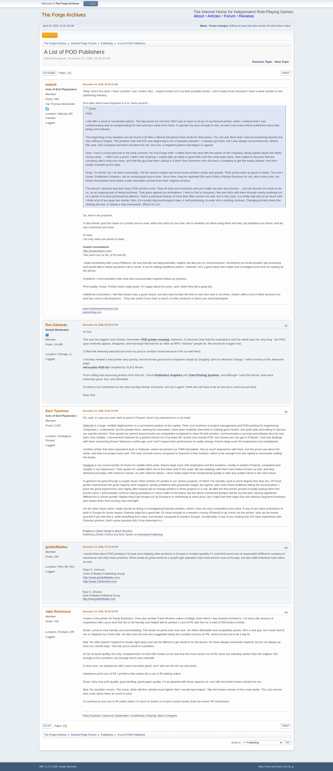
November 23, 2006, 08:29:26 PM (100, 611)
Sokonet (88, 425)
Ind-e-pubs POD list (96, 367)
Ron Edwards (56, 325)
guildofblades (56, 547)
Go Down (49, 73)
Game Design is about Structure (114, 530)
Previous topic (262, 61)
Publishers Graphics (168, 375)
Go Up (47, 726)
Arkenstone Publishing (149, 534)
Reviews (246, 16)
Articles (213, 16)
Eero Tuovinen (57, 411)
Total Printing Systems (204, 375)
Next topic (282, 61)
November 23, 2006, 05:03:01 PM (100, 325)
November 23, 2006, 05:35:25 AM (100, 84)
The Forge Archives (64, 15)
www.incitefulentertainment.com (101, 308)
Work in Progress (167, 715)
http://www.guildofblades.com (101, 577)
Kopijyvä (88, 465)
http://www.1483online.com (100, 581)
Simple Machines (67, 766)
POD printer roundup (155, 339)
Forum (230, 16)
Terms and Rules (273, 766)
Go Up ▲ (289, 766)
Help (260, 766)
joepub (50, 84)
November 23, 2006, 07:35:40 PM (100, 547)
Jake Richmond (58, 611)
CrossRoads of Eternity (143, 715)
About (199, 16)
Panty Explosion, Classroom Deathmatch (106, 715)
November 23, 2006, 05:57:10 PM (100, 411)
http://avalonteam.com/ (97, 251)
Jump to (235, 742)
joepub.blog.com (92, 312)
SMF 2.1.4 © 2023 (48, 766)
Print (285, 73)
